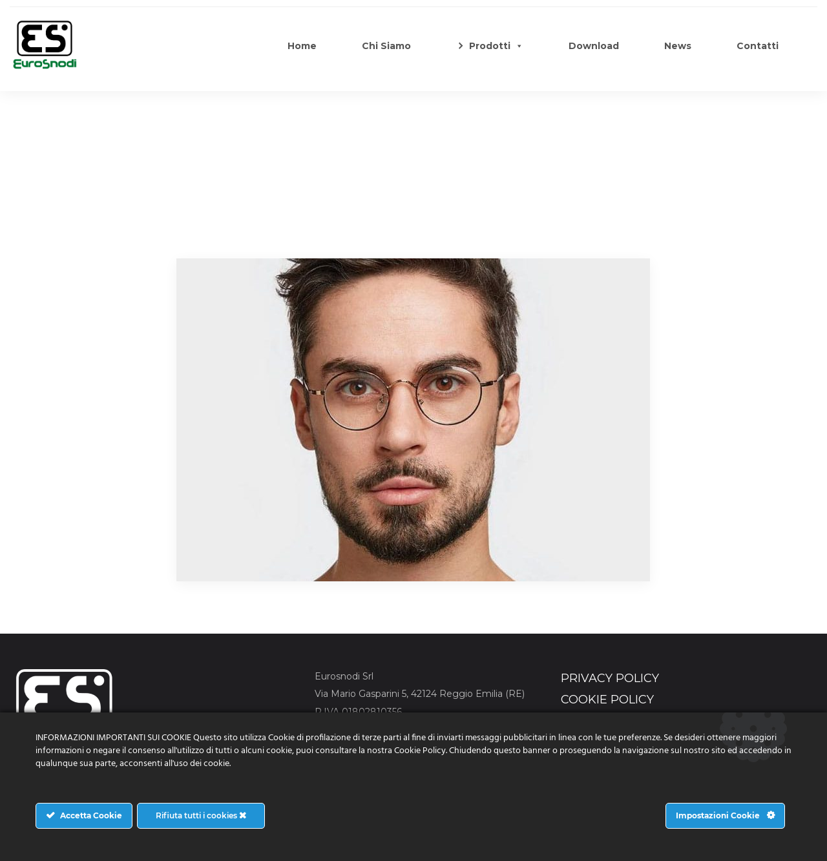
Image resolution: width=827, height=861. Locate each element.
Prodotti (496, 46)
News (677, 46)
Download (594, 46)
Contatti (758, 46)
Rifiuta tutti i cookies (201, 815)
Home (302, 46)
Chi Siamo (386, 46)
